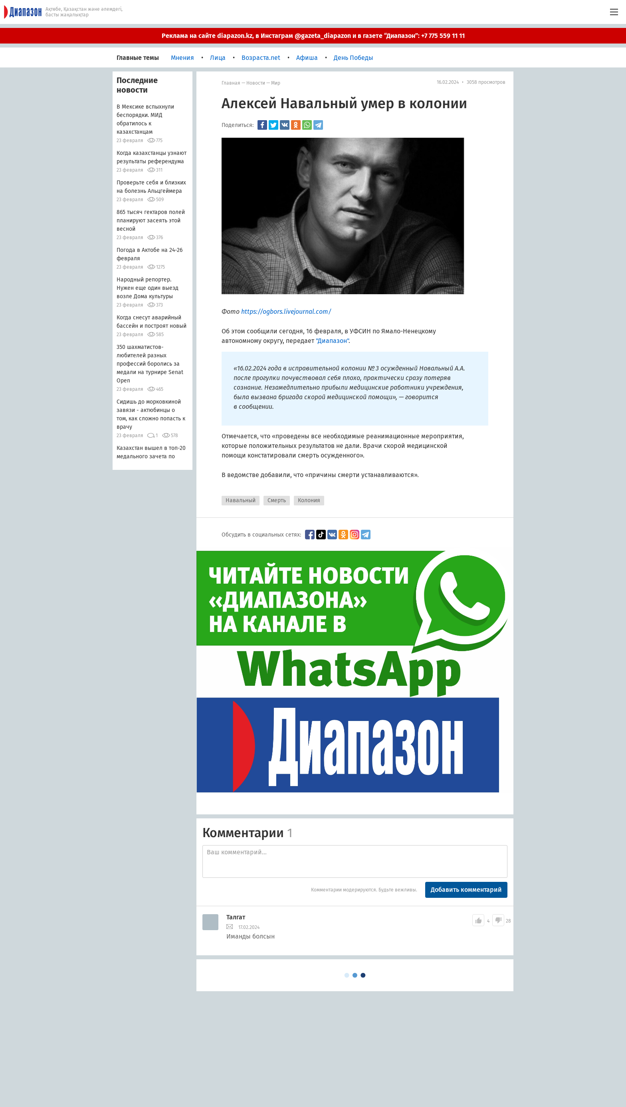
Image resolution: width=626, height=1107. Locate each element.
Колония (309, 500)
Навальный (241, 500)
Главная (231, 83)
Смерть (276, 500)
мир (275, 83)
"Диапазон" (332, 341)
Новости (255, 83)
